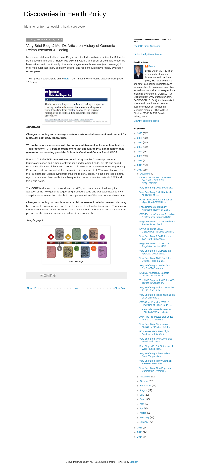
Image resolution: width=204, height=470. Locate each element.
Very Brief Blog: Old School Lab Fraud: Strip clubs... (155, 340)
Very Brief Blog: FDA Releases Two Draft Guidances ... (155, 237)
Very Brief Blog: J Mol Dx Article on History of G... (155, 193)
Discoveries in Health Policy (65, 14)
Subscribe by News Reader (148, 54)
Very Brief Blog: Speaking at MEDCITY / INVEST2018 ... (154, 325)
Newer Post (33, 288)
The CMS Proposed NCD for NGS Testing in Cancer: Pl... (157, 281)
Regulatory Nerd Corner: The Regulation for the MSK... (154, 245)
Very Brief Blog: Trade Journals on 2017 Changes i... (157, 296)
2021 (140, 151)
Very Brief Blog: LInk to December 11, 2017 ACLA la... (156, 289)
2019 (140, 160)
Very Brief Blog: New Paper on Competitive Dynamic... (155, 369)
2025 (140, 133)
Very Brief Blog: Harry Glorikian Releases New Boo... (155, 362)
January (144, 422)
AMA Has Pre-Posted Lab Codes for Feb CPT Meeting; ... (156, 318)
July (142, 394)
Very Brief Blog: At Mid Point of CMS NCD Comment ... (155, 267)
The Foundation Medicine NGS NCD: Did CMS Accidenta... (155, 311)
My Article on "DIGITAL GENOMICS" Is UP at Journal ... (157, 230)
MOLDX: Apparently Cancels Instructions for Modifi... (154, 274)
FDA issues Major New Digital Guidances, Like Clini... (154, 333)
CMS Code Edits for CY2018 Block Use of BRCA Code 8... (155, 303)
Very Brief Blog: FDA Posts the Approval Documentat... (155, 252)
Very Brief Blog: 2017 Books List (156, 187)
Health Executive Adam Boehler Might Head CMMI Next (155, 201)
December (145, 173)
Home (77, 288)
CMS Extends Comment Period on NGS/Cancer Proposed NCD (157, 215)
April (142, 408)
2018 (140, 165)
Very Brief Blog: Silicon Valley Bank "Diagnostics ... (154, 355)
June (143, 399)
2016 (140, 427)
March (143, 412)
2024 (140, 138)
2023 (140, 142)
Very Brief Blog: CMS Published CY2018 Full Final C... (155, 259)
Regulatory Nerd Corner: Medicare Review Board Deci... (157, 223)
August (144, 390)
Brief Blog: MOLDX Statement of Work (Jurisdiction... (156, 347)
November (145, 376)
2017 (140, 169)
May (142, 404)
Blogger (134, 462)
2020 (140, 156)
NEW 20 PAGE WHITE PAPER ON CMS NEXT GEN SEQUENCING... (155, 180)
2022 (140, 147)
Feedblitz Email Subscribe (147, 46)
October (144, 381)
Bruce (152, 66)
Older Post (119, 288)
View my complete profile (146, 120)
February (145, 417)
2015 (140, 432)
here (66, 78)
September (146, 385)
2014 (140, 436)
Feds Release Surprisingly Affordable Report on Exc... (154, 208)
